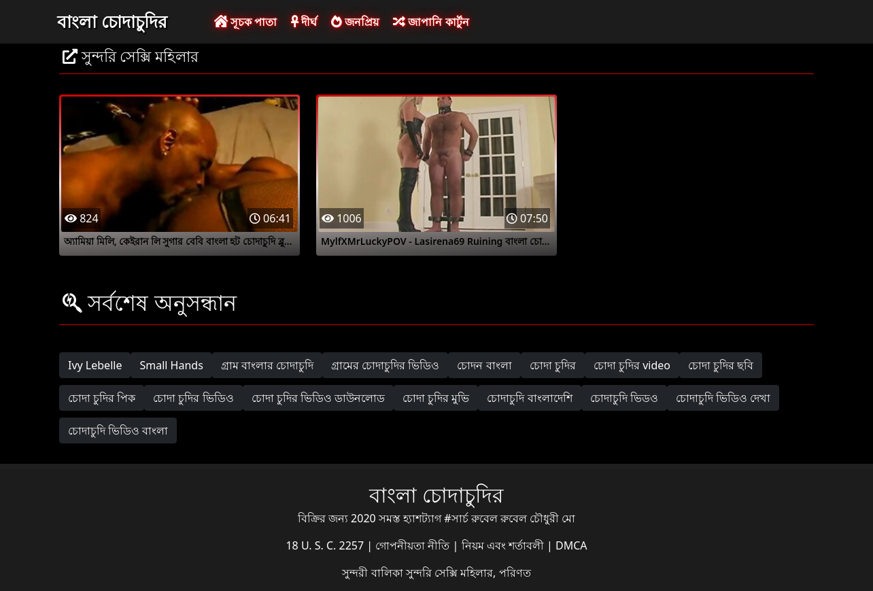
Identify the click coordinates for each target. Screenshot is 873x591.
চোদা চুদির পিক (101, 397)
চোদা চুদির (553, 365)
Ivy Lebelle (95, 365)
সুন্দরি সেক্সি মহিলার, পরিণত (468, 572)
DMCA (571, 545)
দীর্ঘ (304, 21)
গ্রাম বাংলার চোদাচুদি (267, 365)
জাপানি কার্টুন (430, 21)
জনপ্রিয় (355, 21)
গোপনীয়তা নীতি (413, 545)
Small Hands (171, 365)
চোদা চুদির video (632, 365)
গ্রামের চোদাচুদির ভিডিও (385, 365)
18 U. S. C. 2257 (326, 545)
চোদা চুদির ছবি (720, 365)
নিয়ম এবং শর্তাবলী (504, 545)
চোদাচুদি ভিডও (624, 397)
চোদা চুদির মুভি (436, 397)
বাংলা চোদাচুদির (112, 21)
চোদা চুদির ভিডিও (193, 397)
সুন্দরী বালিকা (373, 572)
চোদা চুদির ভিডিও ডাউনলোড (318, 397)
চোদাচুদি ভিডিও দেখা (723, 397)
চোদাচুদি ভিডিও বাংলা (118, 430)
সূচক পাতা (245, 21)
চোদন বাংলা (484, 365)
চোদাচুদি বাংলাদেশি (529, 397)
